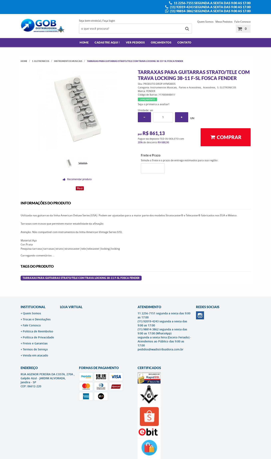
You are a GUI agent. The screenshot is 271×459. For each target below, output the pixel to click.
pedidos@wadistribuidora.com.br (160, 349)
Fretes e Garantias (35, 343)
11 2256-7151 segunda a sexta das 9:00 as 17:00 (212, 3)
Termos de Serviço (35, 349)
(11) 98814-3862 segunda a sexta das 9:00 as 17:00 (210, 11)
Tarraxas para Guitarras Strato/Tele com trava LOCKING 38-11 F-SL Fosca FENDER (81, 277)
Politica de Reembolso (38, 331)
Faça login (108, 20)
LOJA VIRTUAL (71, 307)
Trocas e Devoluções (37, 319)
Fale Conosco (242, 21)
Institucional (33, 307)
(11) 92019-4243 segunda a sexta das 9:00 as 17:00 (210, 7)
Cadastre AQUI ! (107, 42)
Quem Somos (205, 21)
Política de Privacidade (38, 337)
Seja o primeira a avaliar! (153, 104)
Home (84, 42)
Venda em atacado (35, 355)
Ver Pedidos (135, 42)
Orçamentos (161, 42)
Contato (184, 42)
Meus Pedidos (223, 21)
